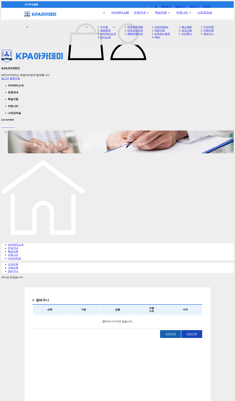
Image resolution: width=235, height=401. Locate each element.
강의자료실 (160, 27)
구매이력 (208, 30)
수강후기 (186, 33)
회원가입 (15, 78)
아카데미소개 (120, 12)
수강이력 (208, 27)
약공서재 (159, 30)
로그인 (5, 78)
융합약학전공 (135, 33)
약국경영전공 (135, 27)
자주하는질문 (162, 33)
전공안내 (140, 12)
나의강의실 (204, 12)
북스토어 (186, 27)
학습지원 (161, 12)
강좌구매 (192, 334)
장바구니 (194, 6)
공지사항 (186, 30)
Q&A (157, 37)
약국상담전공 (135, 30)
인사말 (104, 27)
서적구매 (170, 334)
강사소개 (105, 37)
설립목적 (105, 30)
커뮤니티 (182, 12)
